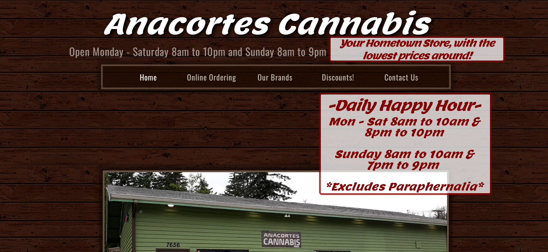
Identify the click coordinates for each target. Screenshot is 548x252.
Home (148, 77)
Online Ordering (211, 77)
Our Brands (275, 77)
